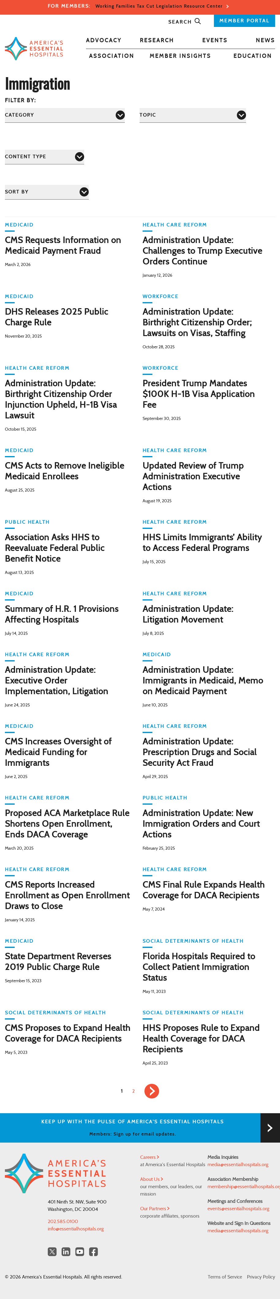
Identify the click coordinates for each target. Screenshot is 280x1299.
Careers (149, 1157)
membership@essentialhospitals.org (241, 1186)
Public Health (27, 522)
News (265, 40)
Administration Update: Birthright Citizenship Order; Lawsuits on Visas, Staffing (197, 323)
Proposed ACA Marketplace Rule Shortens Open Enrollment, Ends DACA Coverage (67, 824)
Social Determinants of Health (193, 941)
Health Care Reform (175, 225)
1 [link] (121, 1091)
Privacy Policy (261, 1277)
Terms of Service (225, 1277)
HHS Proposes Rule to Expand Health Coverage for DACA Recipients (201, 1039)
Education (252, 56)
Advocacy (103, 40)
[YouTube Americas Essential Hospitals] (79, 1251)
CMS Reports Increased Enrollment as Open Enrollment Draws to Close (67, 896)
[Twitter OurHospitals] (52, 1251)
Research (157, 40)
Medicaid (19, 225)
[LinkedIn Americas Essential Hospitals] (66, 1251)
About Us (151, 1179)
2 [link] (133, 1091)
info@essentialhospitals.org (76, 1228)
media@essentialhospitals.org (237, 1164)
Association (111, 56)
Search (184, 22)
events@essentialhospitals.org (238, 1208)
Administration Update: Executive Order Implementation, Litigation (56, 681)
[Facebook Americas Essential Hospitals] (93, 1251)
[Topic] (193, 115)
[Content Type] (44, 157)
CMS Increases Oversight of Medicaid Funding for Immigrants (58, 753)
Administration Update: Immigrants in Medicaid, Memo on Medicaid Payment (203, 681)
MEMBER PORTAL (244, 20)
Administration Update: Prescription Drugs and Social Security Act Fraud (200, 753)
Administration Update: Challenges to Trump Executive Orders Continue (202, 251)
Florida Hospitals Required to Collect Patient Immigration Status (199, 968)
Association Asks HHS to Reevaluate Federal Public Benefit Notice (55, 548)
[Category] (65, 115)
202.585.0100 (63, 1221)
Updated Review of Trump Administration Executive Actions (193, 477)
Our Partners (155, 1208)
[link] (152, 1091)
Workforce (161, 296)
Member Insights (180, 56)
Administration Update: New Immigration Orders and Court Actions (201, 824)
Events (215, 40)
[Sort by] (47, 192)
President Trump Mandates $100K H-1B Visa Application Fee (199, 395)
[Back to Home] (34, 48)
